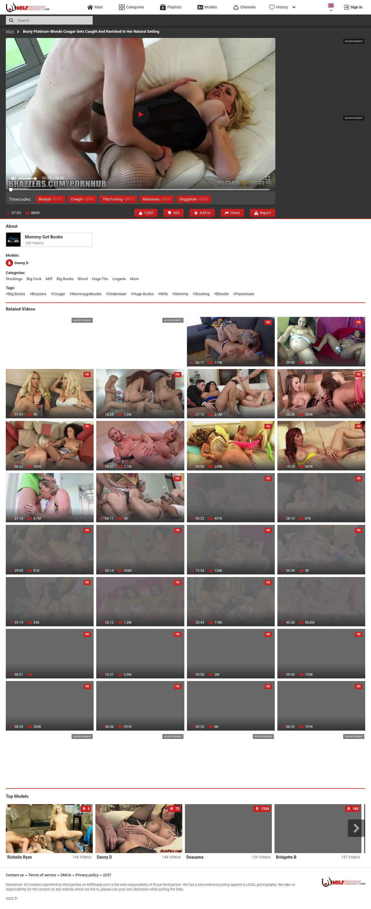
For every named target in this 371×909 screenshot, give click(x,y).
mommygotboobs (87, 294)
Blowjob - (50, 199)
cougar (59, 294)
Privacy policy (87, 875)
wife (164, 294)
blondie (222, 294)
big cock (34, 279)
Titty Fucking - (118, 199)
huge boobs (143, 294)
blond (83, 279)
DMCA (66, 875)
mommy (181, 294)
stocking (202, 294)
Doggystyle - (194, 199)
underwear (117, 294)
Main (10, 31)
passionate (244, 294)
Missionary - (157, 199)
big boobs (65, 279)
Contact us (15, 875)
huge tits (100, 279)
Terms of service (42, 875)
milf (49, 279)
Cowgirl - (82, 199)
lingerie (119, 279)
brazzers (39, 294)
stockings (14, 279)
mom (134, 279)
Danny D (17, 263)
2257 (107, 875)
